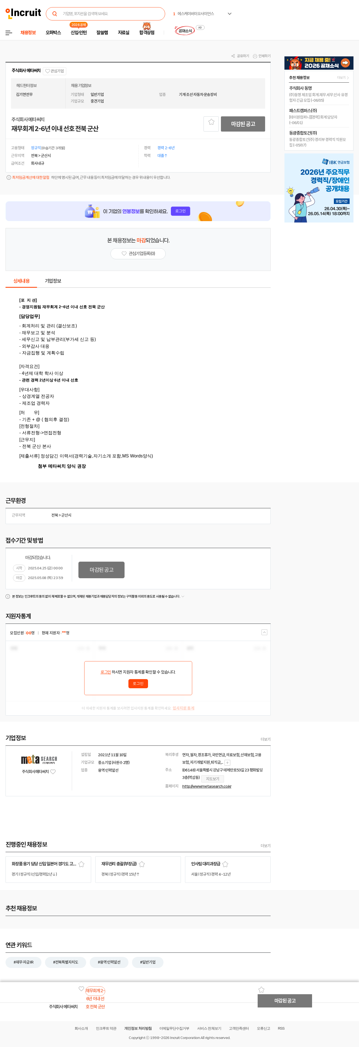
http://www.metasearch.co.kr (206, 786)
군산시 (66, 515)
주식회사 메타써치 (26, 71)
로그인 (106, 672)
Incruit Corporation (185, 1037)
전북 (54, 515)
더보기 (266, 739)
